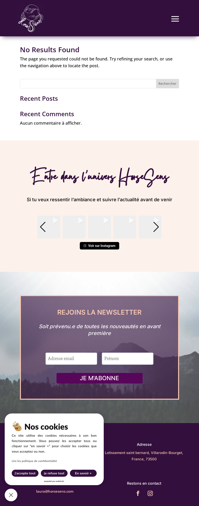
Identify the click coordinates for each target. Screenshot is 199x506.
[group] (48, 227)
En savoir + (83, 473)
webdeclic (59, 481)
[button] (99, 235)
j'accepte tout (25, 473)
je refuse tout (54, 473)
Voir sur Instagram (99, 246)
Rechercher (167, 83)
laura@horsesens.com (54, 491)
